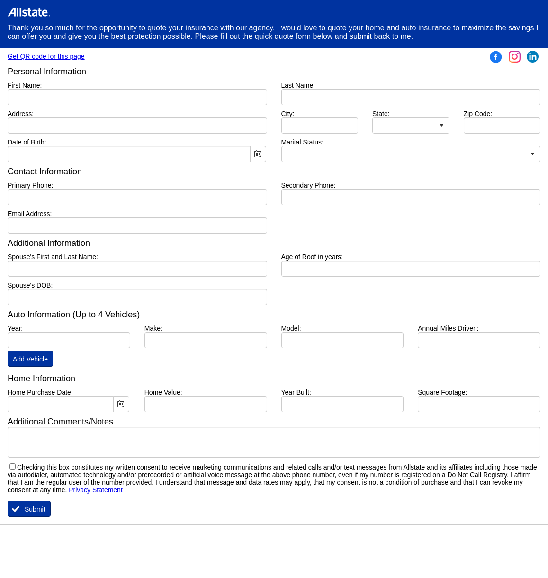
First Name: (39, 85)
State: (381, 113)
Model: (291, 328)
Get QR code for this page (46, 56)
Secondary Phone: (308, 185)
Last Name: (312, 85)
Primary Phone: (30, 185)
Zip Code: (478, 113)
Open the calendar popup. (258, 154)
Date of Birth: (27, 142)
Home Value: (163, 392)
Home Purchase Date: (40, 392)
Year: (15, 328)
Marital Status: (302, 142)
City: (302, 113)
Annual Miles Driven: (448, 328)
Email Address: (30, 213)
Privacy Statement (96, 490)
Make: (153, 328)
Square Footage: (442, 392)
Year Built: (296, 392)
